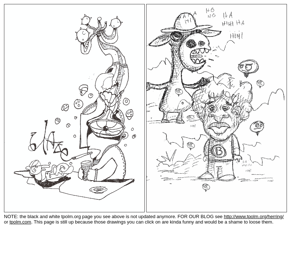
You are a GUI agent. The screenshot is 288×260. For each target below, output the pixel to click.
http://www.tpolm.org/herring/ (254, 216)
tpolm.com (20, 222)
